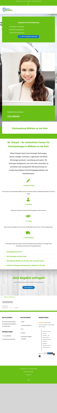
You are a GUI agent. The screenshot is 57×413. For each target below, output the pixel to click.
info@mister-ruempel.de (36, 1)
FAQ (22, 329)
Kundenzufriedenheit (26, 325)
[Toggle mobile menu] (54, 9)
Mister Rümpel (51, 324)
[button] (28, 252)
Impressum (28, 374)
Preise (22, 321)
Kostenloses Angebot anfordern (26, 338)
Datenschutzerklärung (28, 371)
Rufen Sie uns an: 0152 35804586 (23, 1)
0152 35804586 (7, 336)
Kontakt (23, 333)
